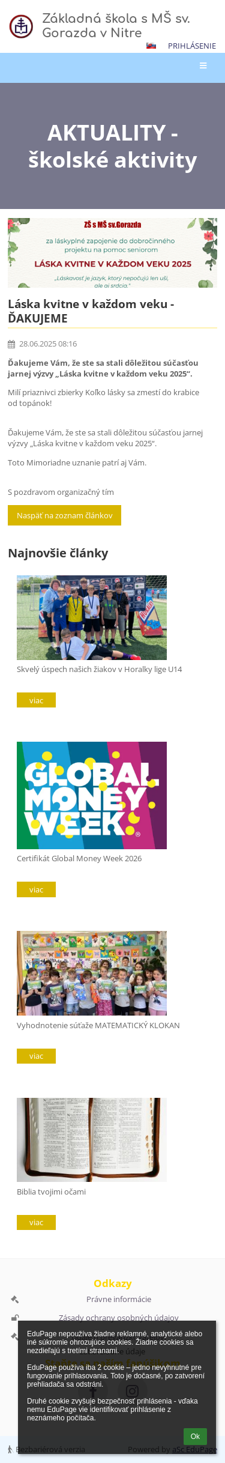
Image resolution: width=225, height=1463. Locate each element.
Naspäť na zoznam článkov (65, 515)
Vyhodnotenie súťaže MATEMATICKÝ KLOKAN (98, 1025)
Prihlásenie (192, 45)
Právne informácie (118, 1299)
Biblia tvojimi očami (51, 1191)
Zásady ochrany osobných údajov (119, 1317)
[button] (151, 45)
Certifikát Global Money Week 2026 (79, 858)
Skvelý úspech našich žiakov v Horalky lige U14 (99, 669)
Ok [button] (195, 1436)
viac (36, 700)
